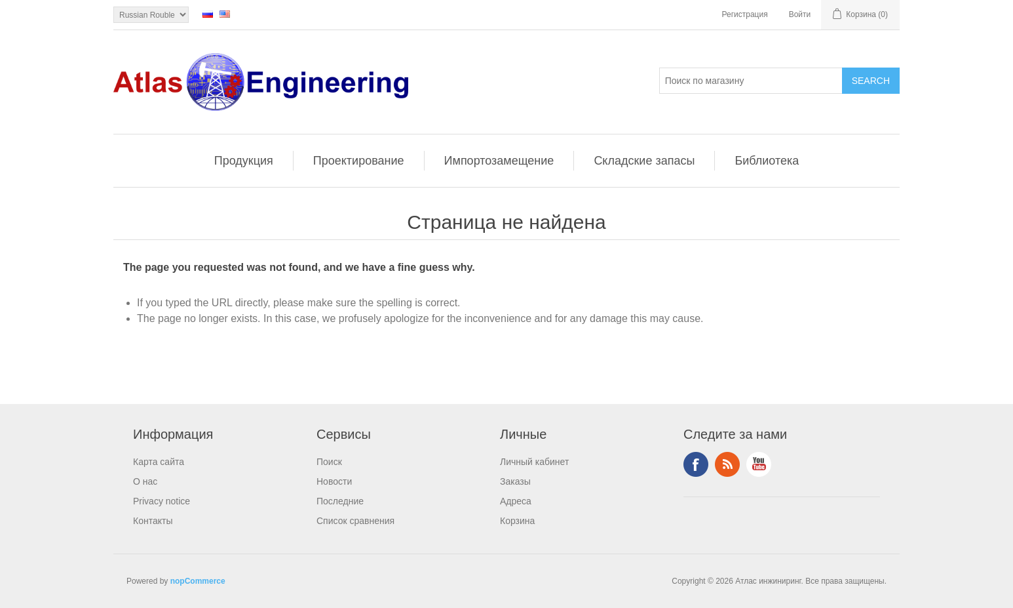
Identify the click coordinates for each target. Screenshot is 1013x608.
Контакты (152, 521)
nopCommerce (197, 581)
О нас (145, 481)
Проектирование (358, 160)
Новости (334, 481)
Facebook (695, 464)
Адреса (515, 501)
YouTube (758, 464)
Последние (340, 501)
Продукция (243, 160)
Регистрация (745, 14)
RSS (727, 464)
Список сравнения (355, 521)
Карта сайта (158, 461)
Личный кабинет (534, 461)
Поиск (329, 461)
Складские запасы (644, 160)
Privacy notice (161, 501)
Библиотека (767, 160)
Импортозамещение (499, 160)
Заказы (515, 481)
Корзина (517, 521)
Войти (800, 14)
